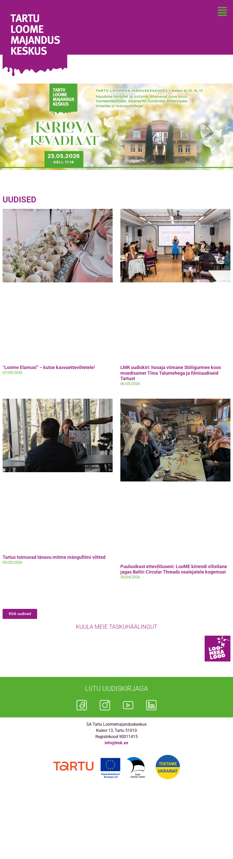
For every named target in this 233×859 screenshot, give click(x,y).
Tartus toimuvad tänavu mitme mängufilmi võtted (54, 557)
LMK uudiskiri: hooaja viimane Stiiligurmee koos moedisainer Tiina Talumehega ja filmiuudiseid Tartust (170, 373)
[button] (222, 12)
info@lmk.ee (116, 742)
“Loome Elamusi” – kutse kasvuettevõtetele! (49, 367)
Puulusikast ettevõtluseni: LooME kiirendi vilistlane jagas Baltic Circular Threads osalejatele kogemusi (173, 569)
